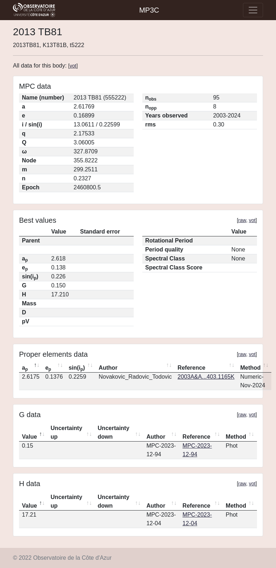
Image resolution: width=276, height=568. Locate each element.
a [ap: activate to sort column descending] (25, 368)
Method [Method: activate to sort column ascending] (250, 368)
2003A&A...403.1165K (206, 377)
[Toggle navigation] (253, 10)
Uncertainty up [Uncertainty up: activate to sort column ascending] (66, 432)
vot (73, 66)
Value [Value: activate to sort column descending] (29, 437)
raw (242, 220)
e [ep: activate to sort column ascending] (48, 368)
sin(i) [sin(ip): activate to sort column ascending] (77, 368)
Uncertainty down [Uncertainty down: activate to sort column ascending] (113, 432)
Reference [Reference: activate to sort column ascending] (191, 368)
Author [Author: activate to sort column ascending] (107, 368)
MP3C (149, 10)
